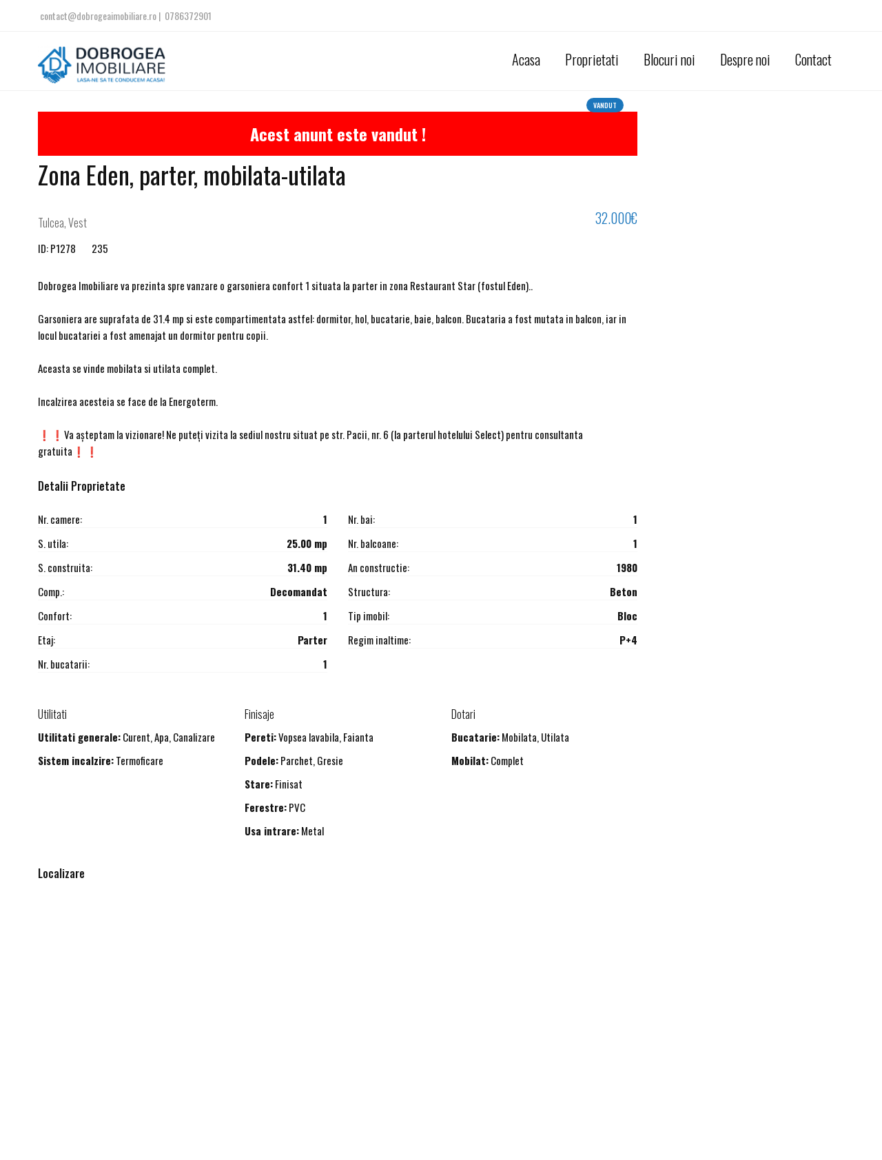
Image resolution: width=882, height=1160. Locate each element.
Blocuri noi (669, 59)
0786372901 (188, 15)
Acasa (526, 59)
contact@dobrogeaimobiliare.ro (99, 15)
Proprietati (592, 59)
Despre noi (745, 59)
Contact (813, 59)
